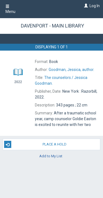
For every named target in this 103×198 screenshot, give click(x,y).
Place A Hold (35, 144)
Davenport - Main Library (52, 26)
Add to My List (50, 156)
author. (71, 69)
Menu (10, 9)
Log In (95, 6)
